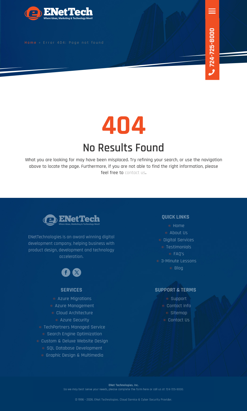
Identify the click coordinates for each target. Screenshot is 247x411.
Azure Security (74, 320)
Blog (178, 268)
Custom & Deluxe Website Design (74, 341)
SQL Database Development (74, 348)
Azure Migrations (75, 298)
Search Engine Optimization (74, 334)
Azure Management (74, 306)
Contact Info (179, 306)
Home (31, 42)
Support (179, 298)
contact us (135, 172)
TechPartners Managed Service (74, 327)
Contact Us (179, 320)
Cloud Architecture (74, 313)
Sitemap (178, 313)
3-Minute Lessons (178, 261)
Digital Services (178, 240)
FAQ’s (179, 254)
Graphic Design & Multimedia (74, 355)
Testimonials (178, 247)
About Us (179, 233)
